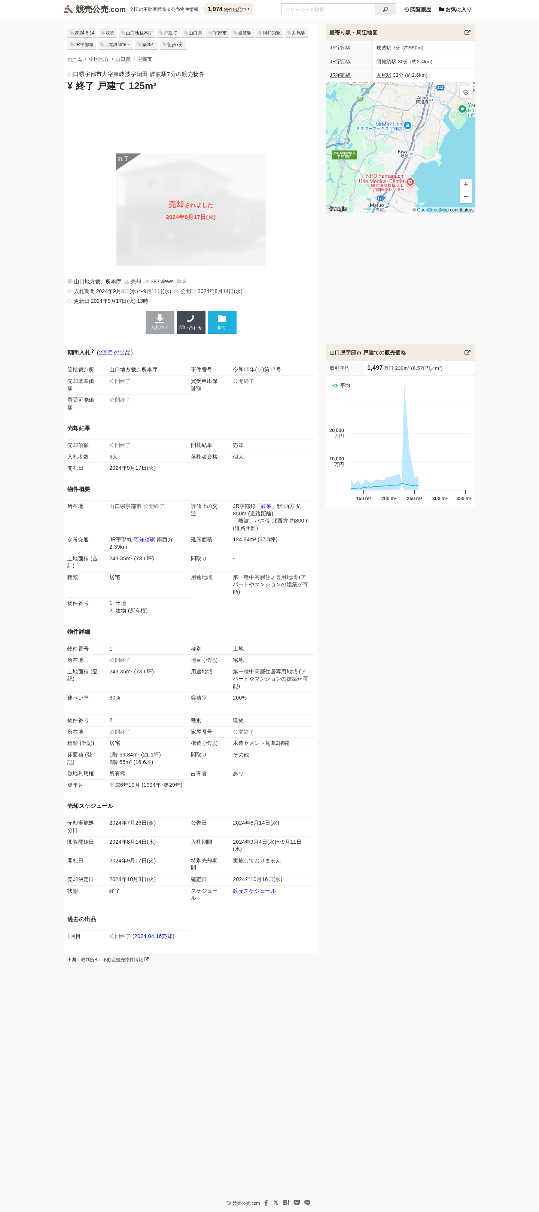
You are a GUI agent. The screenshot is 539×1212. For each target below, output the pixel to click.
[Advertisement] (191, 121)
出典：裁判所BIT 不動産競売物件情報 (108, 959)
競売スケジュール (254, 891)
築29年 (149, 44)
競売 (110, 33)
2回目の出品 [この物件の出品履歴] (115, 352)
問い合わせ (191, 322)
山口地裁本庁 (139, 33)
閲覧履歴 (417, 9)
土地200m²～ (118, 44)
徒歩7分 (175, 44)
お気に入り (455, 9)
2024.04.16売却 (153, 936)
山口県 (195, 33)
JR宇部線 (84, 44)
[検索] (385, 9)
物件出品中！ (229, 9)
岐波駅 (245, 33)
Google (338, 208)
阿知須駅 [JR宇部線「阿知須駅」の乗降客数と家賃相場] (144, 539)
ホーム (74, 59)
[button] (466, 92)
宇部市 (220, 33)
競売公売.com (246, 1203)
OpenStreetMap (433, 210)
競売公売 (92, 9)
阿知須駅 (272, 33)
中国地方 (99, 59)
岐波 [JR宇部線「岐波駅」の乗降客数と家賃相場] (266, 506)
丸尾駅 (298, 33)
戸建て (170, 33)
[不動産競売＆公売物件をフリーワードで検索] (328, 9)
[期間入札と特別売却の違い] (93, 352)
